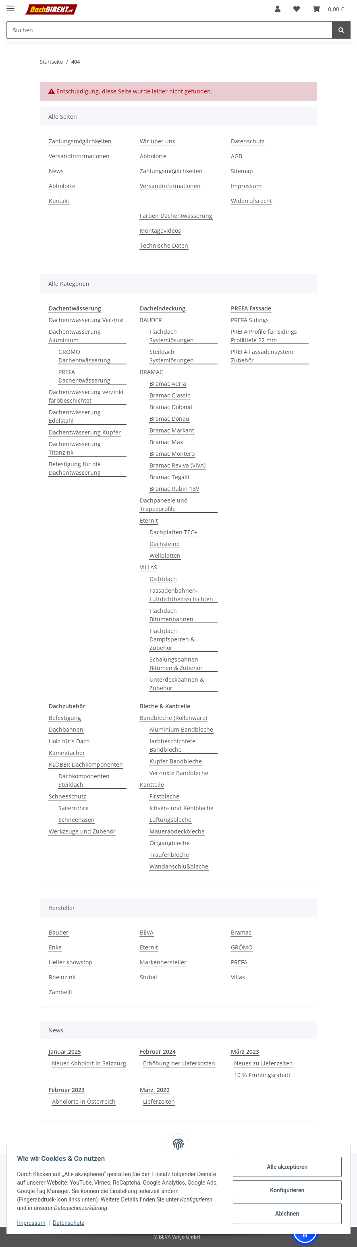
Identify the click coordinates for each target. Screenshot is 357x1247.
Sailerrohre (73, 808)
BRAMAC (151, 372)
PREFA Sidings (250, 320)
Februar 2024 (158, 1051)
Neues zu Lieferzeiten (263, 1063)
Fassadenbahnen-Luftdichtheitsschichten (181, 595)
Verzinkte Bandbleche (178, 773)
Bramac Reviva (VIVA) (177, 465)
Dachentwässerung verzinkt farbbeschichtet (86, 396)
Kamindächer (67, 753)
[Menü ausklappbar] (10, 5)
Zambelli (60, 992)
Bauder (58, 932)
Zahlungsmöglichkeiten (80, 141)
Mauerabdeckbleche (177, 831)
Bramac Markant (171, 430)
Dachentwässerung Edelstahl (75, 416)
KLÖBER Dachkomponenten (86, 764)
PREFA (239, 962)
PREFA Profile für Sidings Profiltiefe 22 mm (264, 336)
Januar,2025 (65, 1051)
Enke (55, 947)
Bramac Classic (169, 395)
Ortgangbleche (169, 843)
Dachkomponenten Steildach (84, 780)
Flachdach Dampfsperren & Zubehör (172, 639)
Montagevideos (160, 230)
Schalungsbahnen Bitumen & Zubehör (176, 664)
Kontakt (59, 201)
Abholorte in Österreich (84, 1101)
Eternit (149, 520)
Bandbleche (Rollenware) (173, 718)
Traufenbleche (169, 854)
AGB (236, 156)
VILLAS (148, 567)
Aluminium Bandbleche (181, 729)
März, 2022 (155, 1090)
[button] (277, 9)
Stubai (148, 977)
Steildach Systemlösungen (171, 356)
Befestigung (65, 718)
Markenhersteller (163, 962)
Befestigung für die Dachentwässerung (75, 468)
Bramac (241, 932)
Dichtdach (163, 579)
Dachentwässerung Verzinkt (86, 320)
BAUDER (151, 320)
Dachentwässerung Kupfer (85, 432)
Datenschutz (71, 1223)
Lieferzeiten (159, 1101)
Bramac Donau (169, 418)
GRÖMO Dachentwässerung (84, 356)
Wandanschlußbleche (178, 866)
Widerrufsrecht (251, 201)
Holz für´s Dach (69, 741)
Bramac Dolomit (171, 407)
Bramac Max (166, 442)
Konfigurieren (284, 1190)
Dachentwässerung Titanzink (75, 448)
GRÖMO (242, 947)
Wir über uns (157, 141)
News (56, 171)
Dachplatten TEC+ (173, 532)
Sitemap (242, 171)
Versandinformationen (79, 156)
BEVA (147, 932)
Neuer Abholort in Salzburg (89, 1063)
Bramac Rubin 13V (174, 488)
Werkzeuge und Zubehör (82, 831)
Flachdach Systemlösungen (171, 336)
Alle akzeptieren (284, 1167)
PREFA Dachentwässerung (84, 376)
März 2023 (245, 1051)
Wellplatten (165, 555)
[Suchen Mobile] (169, 30)
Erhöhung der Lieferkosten (179, 1063)
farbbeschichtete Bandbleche (172, 745)
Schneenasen (76, 819)
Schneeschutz (67, 796)
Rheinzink (62, 977)
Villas (238, 977)
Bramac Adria (167, 383)
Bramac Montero (172, 453)
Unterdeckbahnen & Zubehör (176, 684)
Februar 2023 (67, 1090)
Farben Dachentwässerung (176, 215)
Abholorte (62, 186)
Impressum (34, 1223)
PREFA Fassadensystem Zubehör (262, 356)
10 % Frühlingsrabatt (262, 1075)
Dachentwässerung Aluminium (75, 336)
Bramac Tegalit (169, 477)
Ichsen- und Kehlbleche (181, 808)
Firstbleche (164, 796)
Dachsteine (164, 544)
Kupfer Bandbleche (175, 761)
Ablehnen (284, 1213)
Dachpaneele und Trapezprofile (164, 504)
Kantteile (152, 784)
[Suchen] (341, 30)
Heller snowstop (70, 962)
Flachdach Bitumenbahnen (171, 615)
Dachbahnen (66, 729)
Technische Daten (164, 245)
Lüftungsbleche (170, 819)
